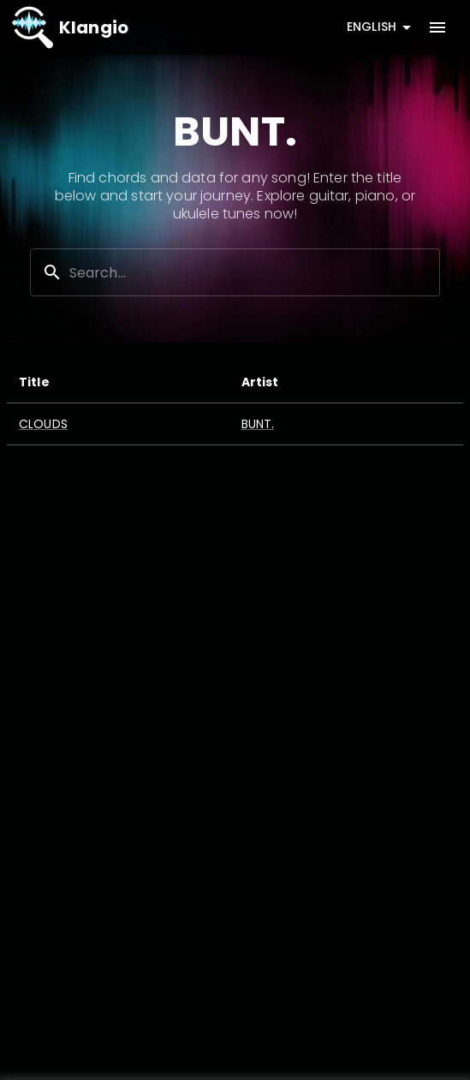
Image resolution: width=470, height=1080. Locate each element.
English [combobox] (371, 26)
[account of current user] (437, 27)
